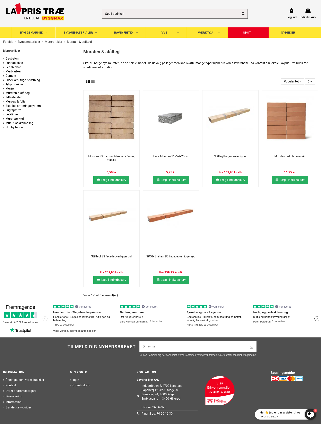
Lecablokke (13, 67)
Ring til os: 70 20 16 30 (157, 413)
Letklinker (12, 114)
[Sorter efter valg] (292, 81)
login (75, 380)
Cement (11, 76)
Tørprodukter (14, 84)
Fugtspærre (13, 110)
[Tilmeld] (251, 347)
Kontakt (11, 385)
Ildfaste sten (14, 97)
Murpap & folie (15, 101)
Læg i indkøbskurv (111, 180)
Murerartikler (11, 50)
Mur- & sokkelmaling (19, 123)
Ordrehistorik (81, 385)
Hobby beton (14, 127)
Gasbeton (12, 58)
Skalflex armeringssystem (23, 106)
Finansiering (14, 396)
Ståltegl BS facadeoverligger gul (111, 256)
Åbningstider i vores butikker (25, 380)
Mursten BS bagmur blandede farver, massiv (111, 158)
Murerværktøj (15, 119)
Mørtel (10, 88)
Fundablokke (14, 63)
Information (13, 402)
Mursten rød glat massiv (289, 156)
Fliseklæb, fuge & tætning (23, 80)
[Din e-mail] (193, 346)
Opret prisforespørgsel (21, 391)
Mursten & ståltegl (18, 93)
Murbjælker (13, 71)
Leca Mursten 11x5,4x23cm (171, 156)
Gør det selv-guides (19, 407)
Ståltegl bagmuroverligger (230, 156)
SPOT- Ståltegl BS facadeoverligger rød (171, 256)
